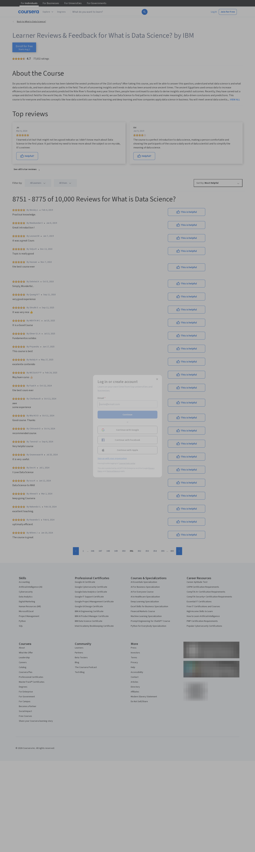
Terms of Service (113, 471)
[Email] (127, 404)
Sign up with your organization (112, 458)
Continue (127, 414)
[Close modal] (157, 379)
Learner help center (127, 463)
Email (102, 398)
